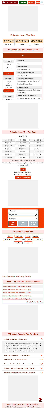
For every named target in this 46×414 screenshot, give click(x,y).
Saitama (30, 239)
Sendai (39, 239)
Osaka (28, 236)
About (9, 404)
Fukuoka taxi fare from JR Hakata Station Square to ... (17, 299)
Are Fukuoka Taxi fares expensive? (15, 359)
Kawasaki (28, 243)
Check (8, 73)
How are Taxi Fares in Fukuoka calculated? (18, 364)
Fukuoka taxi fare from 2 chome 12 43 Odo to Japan (17, 289)
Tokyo (10, 236)
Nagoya (35, 236)
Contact (14, 404)
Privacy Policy (34, 404)
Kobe (15, 239)
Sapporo (7, 239)
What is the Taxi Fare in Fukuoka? (15, 339)
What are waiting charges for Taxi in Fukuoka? (19, 368)
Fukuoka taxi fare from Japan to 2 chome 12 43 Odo (17, 292)
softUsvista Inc (30, 407)
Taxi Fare (31, 2)
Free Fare (23, 2)
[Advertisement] (23, 18)
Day (23, 55)
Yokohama (18, 236)
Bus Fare (39, 2)
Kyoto (23, 239)
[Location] (23, 210)
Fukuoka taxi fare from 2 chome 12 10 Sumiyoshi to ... (17, 295)
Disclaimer (21, 404)
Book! (23, 169)
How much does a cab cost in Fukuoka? (17, 355)
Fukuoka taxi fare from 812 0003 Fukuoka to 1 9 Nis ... (17, 286)
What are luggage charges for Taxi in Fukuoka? (19, 372)
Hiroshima (18, 243)
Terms (27, 404)
